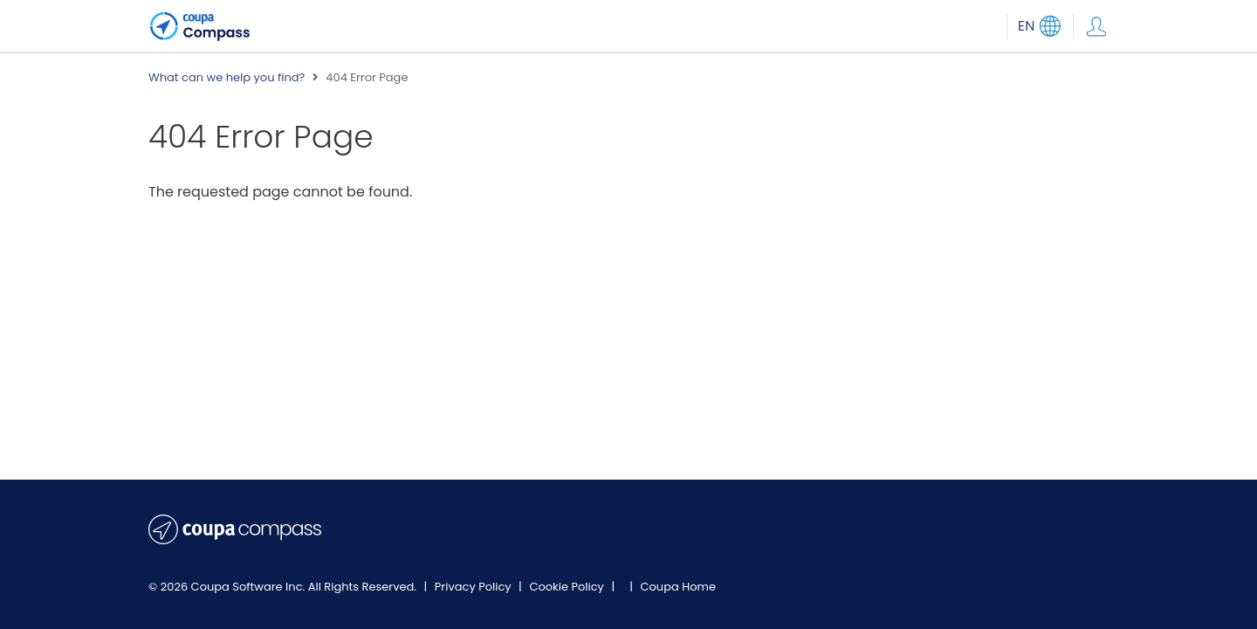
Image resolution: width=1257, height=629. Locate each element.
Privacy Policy (474, 586)
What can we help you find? (226, 78)
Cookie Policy (568, 586)
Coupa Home (678, 586)
